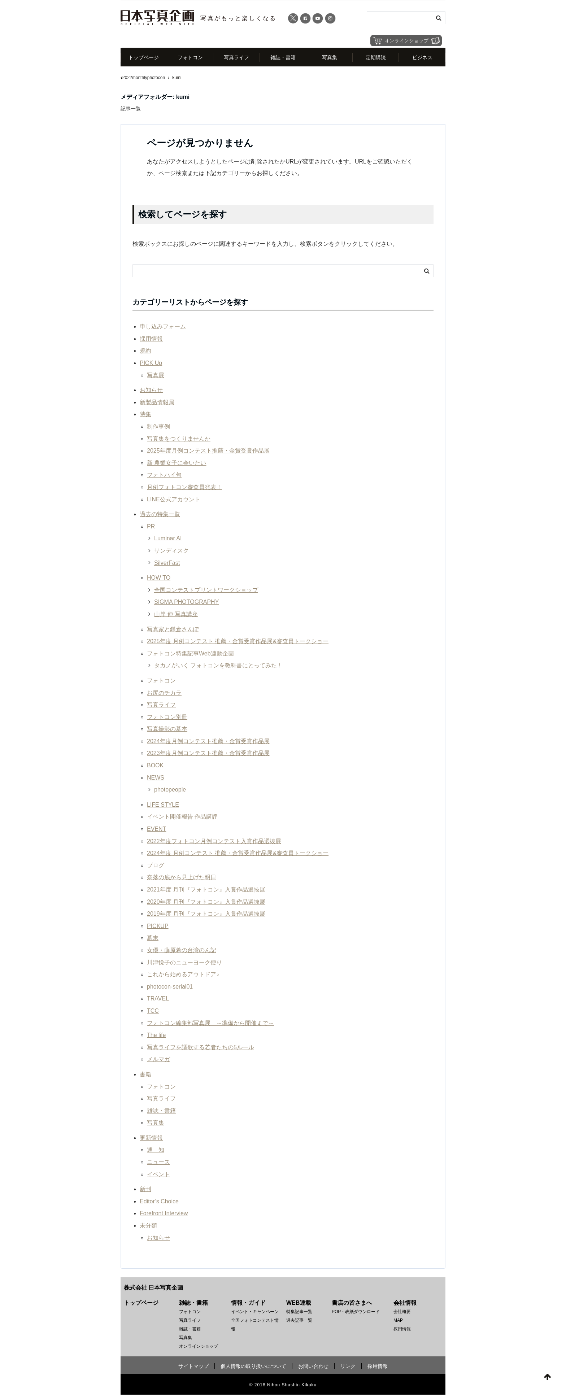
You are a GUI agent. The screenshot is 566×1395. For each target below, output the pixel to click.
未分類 (148, 1225)
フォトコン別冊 (167, 717)
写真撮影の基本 (167, 729)
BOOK (155, 765)
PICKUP (158, 926)
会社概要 (402, 1312)
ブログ (155, 865)
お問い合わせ (313, 1366)
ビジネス (422, 57)
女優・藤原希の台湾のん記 (181, 950)
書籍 (145, 1074)
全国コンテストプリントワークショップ (206, 590)
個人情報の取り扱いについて (253, 1366)
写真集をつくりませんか (178, 439)
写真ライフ (236, 57)
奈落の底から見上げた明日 (181, 878)
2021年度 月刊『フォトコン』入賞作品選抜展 (206, 889)
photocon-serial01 (170, 987)
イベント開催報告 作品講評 (182, 817)
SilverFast (167, 563)
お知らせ (151, 390)
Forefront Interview (164, 1214)
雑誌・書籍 (283, 57)
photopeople (170, 790)
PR (151, 526)
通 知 (155, 1150)
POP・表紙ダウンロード (356, 1312)
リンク (348, 1366)
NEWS (155, 778)
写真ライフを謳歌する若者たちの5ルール (200, 1047)
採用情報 (151, 339)
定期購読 (376, 57)
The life (156, 1035)
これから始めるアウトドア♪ (183, 975)
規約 (145, 351)
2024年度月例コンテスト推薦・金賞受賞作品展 (208, 741)
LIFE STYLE (163, 805)
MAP (398, 1320)
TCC (153, 1011)
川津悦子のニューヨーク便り (184, 962)
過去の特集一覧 (160, 514)
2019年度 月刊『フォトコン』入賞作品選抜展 (206, 914)
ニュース (158, 1162)
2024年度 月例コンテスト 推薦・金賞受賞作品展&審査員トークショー (237, 853)
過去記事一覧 (299, 1320)
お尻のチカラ (164, 693)
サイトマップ (193, 1366)
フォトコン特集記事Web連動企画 (190, 653)
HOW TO (158, 578)
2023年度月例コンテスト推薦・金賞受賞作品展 (208, 753)
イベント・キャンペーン (255, 1312)
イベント (158, 1174)
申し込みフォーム (163, 327)
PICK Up (151, 363)
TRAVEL (158, 999)
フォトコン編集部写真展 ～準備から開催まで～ (210, 1023)
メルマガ (158, 1059)
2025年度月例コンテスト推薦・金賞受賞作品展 (208, 451)
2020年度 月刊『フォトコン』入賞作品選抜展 (206, 902)
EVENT (156, 829)
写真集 (329, 57)
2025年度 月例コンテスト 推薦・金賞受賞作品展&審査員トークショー (237, 641)
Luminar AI (168, 539)
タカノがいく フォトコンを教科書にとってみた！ (218, 666)
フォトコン (190, 57)
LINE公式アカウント (173, 499)
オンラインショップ (198, 1346)
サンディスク (171, 551)
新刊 (145, 1189)
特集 (145, 414)
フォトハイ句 (164, 475)
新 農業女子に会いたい (176, 463)
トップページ (144, 57)
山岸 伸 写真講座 (176, 614)
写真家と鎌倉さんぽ (173, 629)
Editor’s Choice (159, 1201)
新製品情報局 (157, 402)
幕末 (152, 938)
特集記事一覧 (299, 1312)
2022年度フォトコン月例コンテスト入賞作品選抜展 (214, 841)
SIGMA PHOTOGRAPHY (186, 602)
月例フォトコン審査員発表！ (184, 487)
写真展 (155, 375)
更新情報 (151, 1138)
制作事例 (158, 426)
